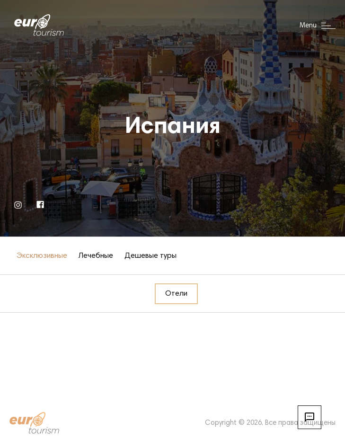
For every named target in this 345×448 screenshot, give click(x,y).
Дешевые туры (150, 256)
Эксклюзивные (42, 256)
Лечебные (96, 256)
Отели (176, 294)
